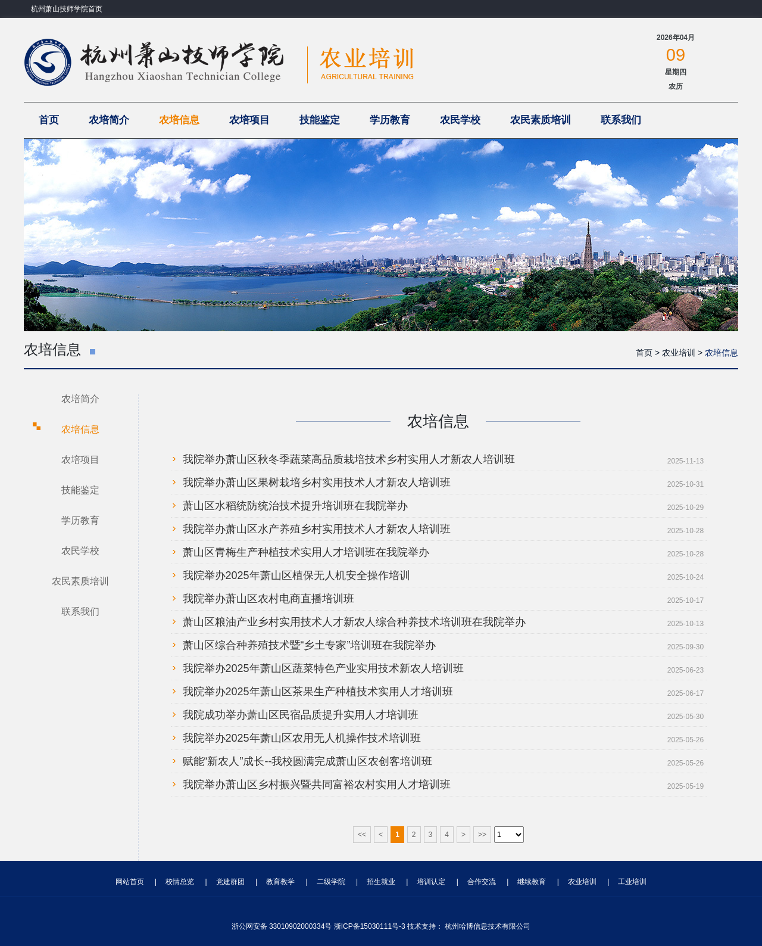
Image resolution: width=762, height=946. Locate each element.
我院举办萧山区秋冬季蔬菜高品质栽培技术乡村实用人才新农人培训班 (349, 459)
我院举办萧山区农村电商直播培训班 (268, 599)
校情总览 (179, 881)
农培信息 (179, 120)
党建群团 (230, 881)
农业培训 (582, 881)
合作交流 (481, 881)
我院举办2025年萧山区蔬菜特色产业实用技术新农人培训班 (323, 668)
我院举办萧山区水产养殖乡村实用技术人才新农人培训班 (317, 529)
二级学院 (331, 881)
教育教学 (280, 881)
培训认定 (431, 881)
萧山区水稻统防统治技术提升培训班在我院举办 (295, 506)
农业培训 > (682, 352)
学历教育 (390, 120)
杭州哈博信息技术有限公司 (487, 926)
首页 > (648, 352)
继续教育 (531, 881)
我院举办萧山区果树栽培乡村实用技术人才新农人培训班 (317, 482)
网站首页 (129, 881)
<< (362, 834)
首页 (49, 120)
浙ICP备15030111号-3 (369, 926)
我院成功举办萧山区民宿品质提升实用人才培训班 (301, 715)
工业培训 (632, 881)
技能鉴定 (319, 120)
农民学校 (460, 120)
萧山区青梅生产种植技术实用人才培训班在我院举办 (306, 552)
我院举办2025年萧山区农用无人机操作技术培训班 (302, 738)
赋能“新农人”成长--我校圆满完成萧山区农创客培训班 (308, 761)
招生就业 (381, 881)
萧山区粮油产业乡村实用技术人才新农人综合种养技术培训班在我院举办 (354, 622)
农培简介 (109, 120)
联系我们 (621, 120)
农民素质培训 (540, 120)
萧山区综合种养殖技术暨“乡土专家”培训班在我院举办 (309, 645)
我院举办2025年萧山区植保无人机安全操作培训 (296, 575)
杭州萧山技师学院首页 (66, 9)
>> (482, 834)
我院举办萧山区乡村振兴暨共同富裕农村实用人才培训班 (317, 785)
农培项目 (249, 120)
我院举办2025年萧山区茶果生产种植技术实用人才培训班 (318, 692)
